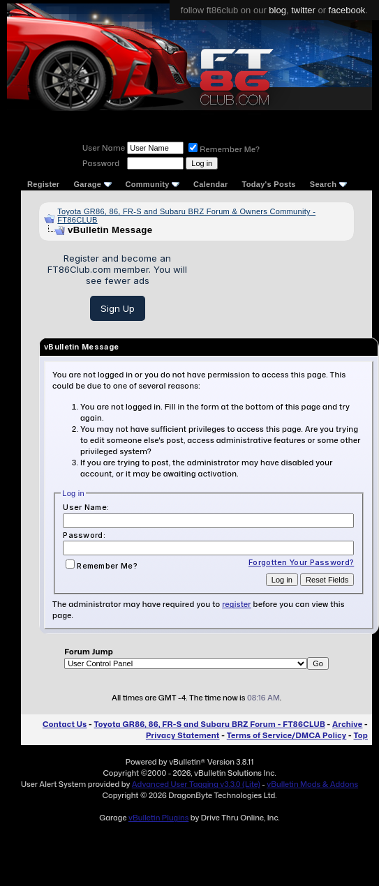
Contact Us (65, 724)
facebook (347, 10)
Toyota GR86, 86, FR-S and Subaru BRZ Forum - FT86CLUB (209, 724)
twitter (303, 10)
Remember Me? (224, 149)
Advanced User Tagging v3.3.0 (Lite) (196, 784)
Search (328, 184)
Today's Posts (269, 184)
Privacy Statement (183, 735)
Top (361, 735)
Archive (347, 724)
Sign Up (118, 308)
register (236, 604)
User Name (103, 147)
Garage (92, 184)
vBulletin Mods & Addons (312, 784)
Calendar (210, 184)
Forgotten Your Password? (301, 562)
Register (43, 184)
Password (100, 163)
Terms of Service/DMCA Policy (287, 735)
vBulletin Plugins (158, 817)
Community (153, 184)
